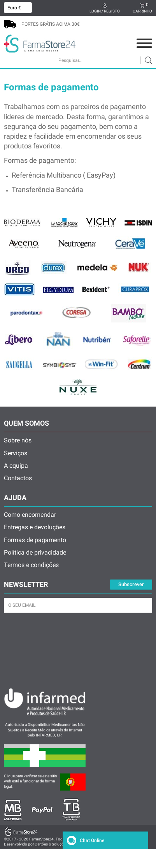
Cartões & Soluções (51, 844)
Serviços (15, 453)
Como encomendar (30, 514)
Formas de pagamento (35, 540)
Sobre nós (18, 440)
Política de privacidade (35, 552)
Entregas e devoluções (34, 527)
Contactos (18, 478)
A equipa (16, 465)
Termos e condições (31, 565)
